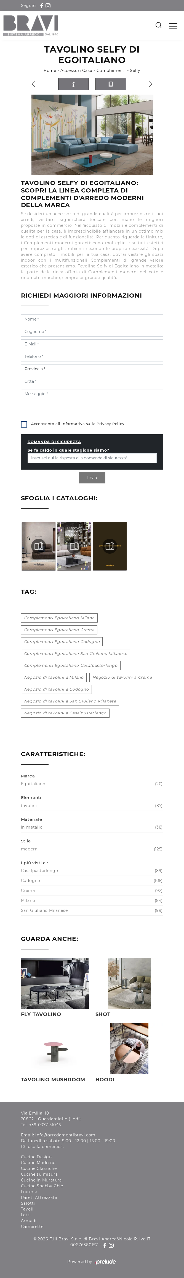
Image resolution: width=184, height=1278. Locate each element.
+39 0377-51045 (45, 1124)
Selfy (135, 70)
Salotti (28, 1203)
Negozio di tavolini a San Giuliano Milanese (70, 701)
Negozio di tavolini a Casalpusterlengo (65, 712)
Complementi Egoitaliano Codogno (62, 641)
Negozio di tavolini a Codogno (56, 689)
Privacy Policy (110, 423)
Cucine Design (36, 1156)
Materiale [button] (31, 819)
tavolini (91, 806)
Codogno (91, 881)
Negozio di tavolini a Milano (54, 677)
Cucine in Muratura (41, 1180)
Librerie (29, 1191)
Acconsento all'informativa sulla (77, 423)
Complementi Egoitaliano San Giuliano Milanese (75, 653)
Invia (92, 477)
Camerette (32, 1226)
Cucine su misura (39, 1174)
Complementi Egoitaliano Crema (59, 629)
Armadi (29, 1220)
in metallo (91, 827)
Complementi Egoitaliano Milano (59, 617)
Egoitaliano (91, 784)
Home (50, 70)
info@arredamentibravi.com (65, 1135)
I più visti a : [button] (34, 862)
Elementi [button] (31, 797)
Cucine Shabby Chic (42, 1185)
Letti (26, 1214)
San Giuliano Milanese (91, 910)
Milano (91, 901)
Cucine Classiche (39, 1168)
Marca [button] (28, 776)
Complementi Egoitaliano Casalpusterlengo (71, 665)
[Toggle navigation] (173, 26)
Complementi (111, 70)
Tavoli (27, 1209)
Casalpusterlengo (91, 871)
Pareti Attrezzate (39, 1197)
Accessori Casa (76, 70)
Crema (91, 891)
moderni (91, 849)
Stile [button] (26, 841)
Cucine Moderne (38, 1162)
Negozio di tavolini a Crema (122, 677)
